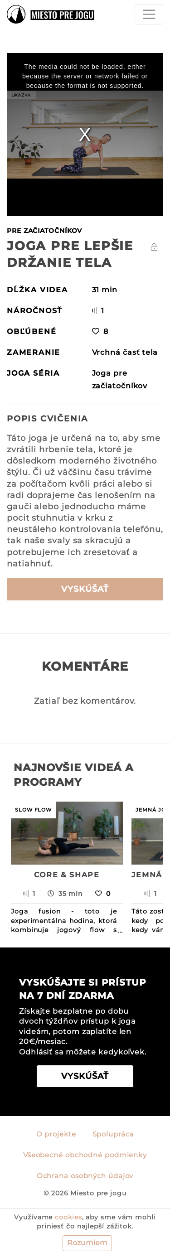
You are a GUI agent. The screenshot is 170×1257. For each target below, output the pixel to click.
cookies (68, 1217)
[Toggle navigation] (149, 14)
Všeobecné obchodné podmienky (85, 1155)
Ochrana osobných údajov (85, 1176)
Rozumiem (87, 1242)
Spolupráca (113, 1134)
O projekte (56, 1134)
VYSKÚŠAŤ (84, 589)
